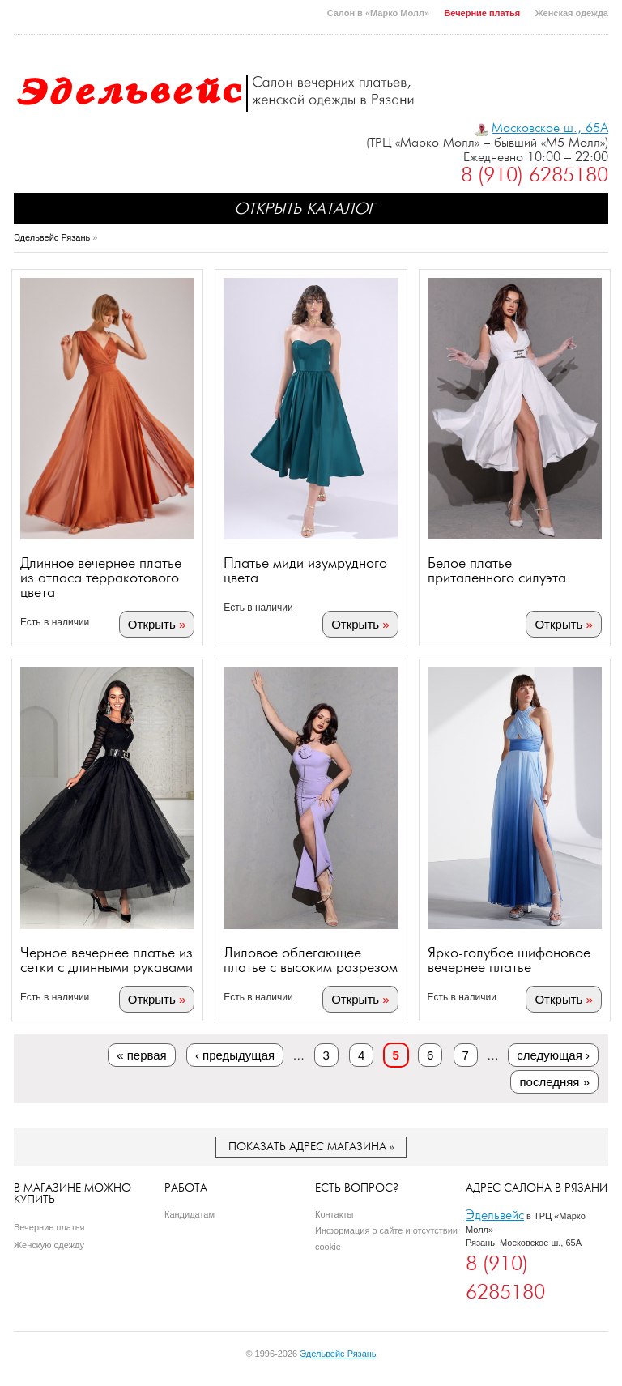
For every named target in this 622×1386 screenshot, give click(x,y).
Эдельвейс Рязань (52, 237)
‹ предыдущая (235, 1055)
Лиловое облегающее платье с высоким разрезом (311, 960)
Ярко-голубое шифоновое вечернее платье (509, 960)
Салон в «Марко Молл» (378, 13)
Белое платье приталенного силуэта (497, 570)
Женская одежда (571, 13)
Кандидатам (189, 1214)
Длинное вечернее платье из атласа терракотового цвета (100, 577)
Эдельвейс (495, 1214)
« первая (142, 1055)
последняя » (554, 1082)
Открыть (152, 624)
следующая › (553, 1055)
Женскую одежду (49, 1245)
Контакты (334, 1214)
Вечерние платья (482, 13)
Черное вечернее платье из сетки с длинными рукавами (106, 960)
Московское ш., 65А (550, 127)
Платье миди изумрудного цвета (305, 570)
